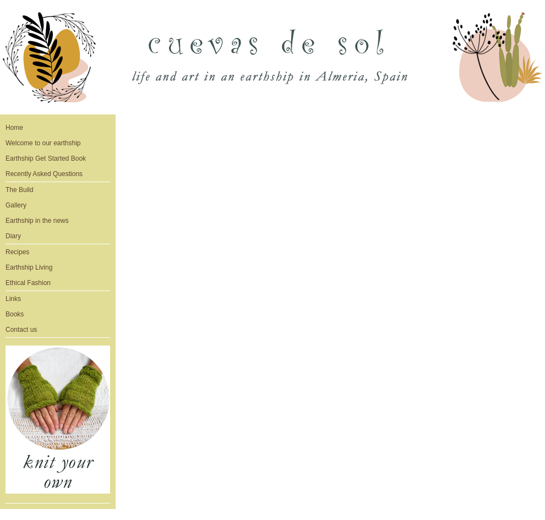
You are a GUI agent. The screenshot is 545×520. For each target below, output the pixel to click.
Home (14, 128)
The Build (20, 190)
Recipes (17, 252)
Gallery (16, 205)
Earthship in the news (37, 221)
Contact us (21, 329)
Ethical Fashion (28, 283)
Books (15, 314)
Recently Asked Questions (44, 174)
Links (13, 299)
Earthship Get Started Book (46, 158)
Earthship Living (29, 267)
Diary (13, 236)
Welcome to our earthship (43, 143)
